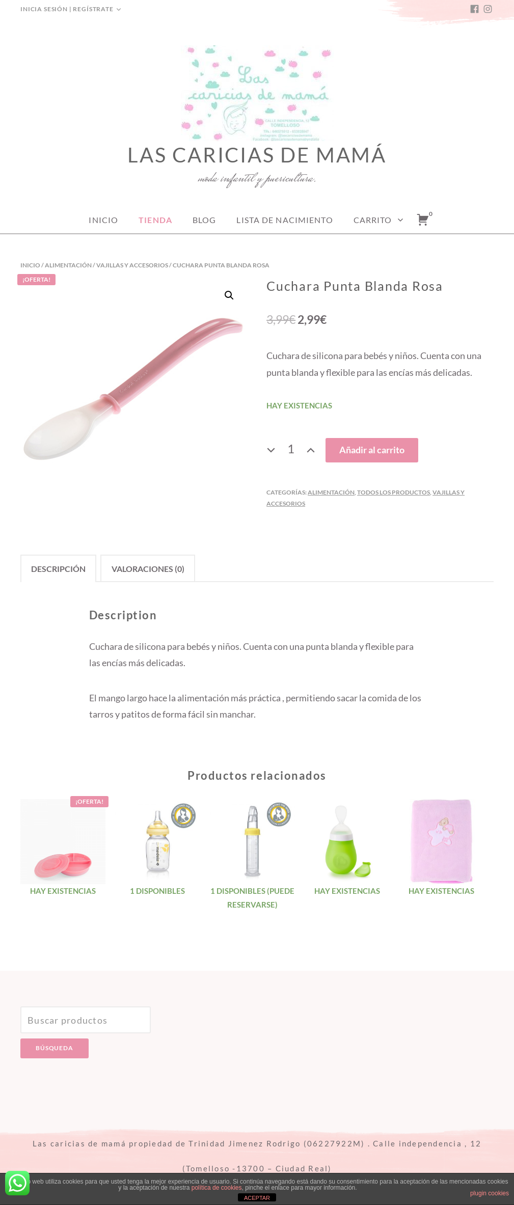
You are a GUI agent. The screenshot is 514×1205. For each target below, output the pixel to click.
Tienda (155, 220)
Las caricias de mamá (257, 155)
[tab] (58, 568)
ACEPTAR (257, 1198)
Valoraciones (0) (148, 568)
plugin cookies (489, 1193)
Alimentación (68, 265)
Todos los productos (393, 492)
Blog (204, 220)
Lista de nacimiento (284, 220)
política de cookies (217, 1187)
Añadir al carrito (371, 449)
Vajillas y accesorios (132, 265)
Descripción (58, 568)
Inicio (103, 220)
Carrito (373, 220)
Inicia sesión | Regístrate (67, 9)
